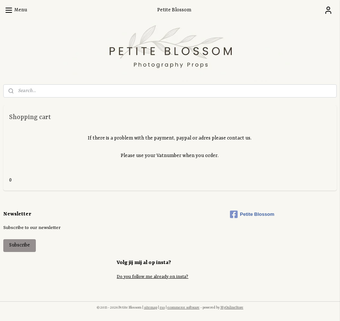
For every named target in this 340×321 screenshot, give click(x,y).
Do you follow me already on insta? (152, 276)
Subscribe (19, 245)
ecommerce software (183, 308)
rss (162, 308)
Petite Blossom (252, 214)
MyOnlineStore (231, 308)
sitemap (150, 308)
